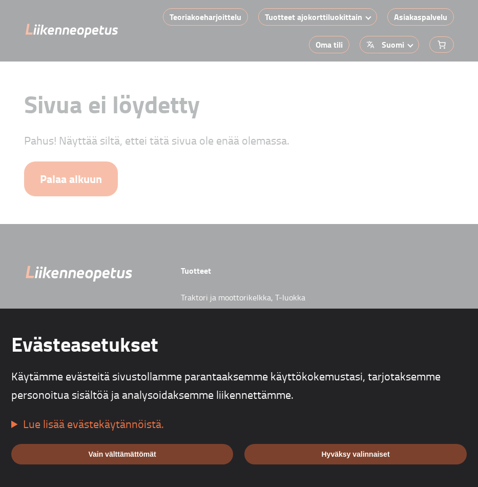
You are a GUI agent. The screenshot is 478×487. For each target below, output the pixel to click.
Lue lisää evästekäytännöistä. (93, 424)
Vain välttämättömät (122, 454)
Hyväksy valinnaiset (355, 454)
